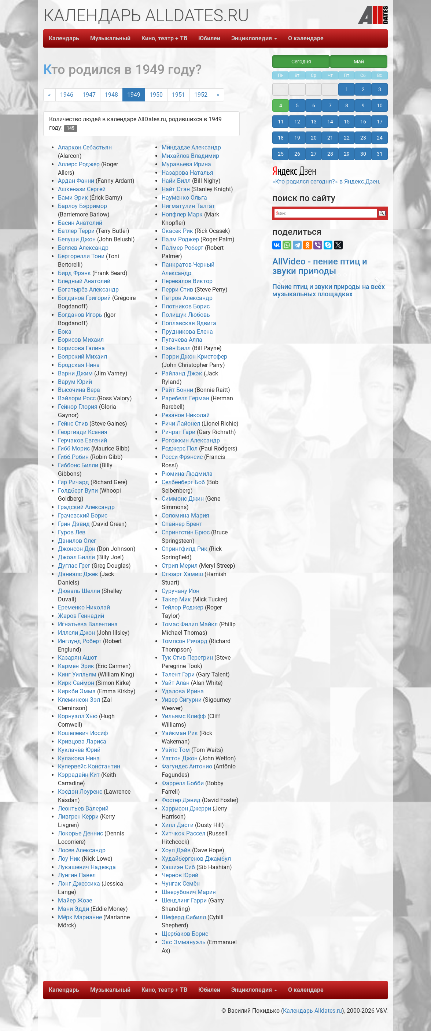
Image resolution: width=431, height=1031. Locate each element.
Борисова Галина (81, 348)
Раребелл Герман (185, 398)
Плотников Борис (186, 306)
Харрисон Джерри (186, 808)
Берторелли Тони (81, 256)
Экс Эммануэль (184, 942)
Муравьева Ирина (186, 164)
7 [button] (330, 105)
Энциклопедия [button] (254, 38)
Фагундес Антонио (187, 766)
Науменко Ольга (184, 197)
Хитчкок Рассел (183, 833)
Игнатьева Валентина (88, 624)
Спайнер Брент (182, 523)
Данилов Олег (77, 540)
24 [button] (380, 138)
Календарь (64, 38)
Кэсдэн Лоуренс (80, 791)
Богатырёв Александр (88, 289)
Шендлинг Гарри (184, 900)
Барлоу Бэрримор (82, 206)
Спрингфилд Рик (184, 548)
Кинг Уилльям (77, 674)
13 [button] (314, 122)
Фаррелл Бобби (183, 783)
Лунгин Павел (77, 875)
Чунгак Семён (181, 883)
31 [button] (380, 154)
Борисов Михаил (81, 339)
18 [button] (281, 138)
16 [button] (363, 122)
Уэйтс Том (176, 749)
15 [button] (347, 122)
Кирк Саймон (76, 682)
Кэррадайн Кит (79, 774)
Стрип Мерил (180, 565)
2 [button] (363, 89)
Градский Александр (86, 507)
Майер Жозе (75, 900)
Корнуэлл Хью (77, 716)
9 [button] (363, 105)
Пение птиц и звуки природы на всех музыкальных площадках (328, 290)
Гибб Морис (74, 448)
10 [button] (380, 105)
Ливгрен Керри (78, 816)
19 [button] (297, 138)
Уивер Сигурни (182, 699)
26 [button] (297, 154)
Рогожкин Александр (191, 440)
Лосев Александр (82, 850)
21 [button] (330, 138)
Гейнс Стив (73, 423)
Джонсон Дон (76, 548)
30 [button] (363, 154)
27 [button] (314, 154)
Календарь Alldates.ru (312, 1010)
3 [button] (379, 89)
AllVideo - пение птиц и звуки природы (319, 266)
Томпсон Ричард (184, 641)
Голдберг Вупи (78, 490)
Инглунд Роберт (80, 641)
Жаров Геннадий (81, 615)
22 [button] (347, 138)
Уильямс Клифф (184, 716)
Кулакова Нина (79, 758)
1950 (156, 94)
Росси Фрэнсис (182, 456)
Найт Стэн (176, 189)
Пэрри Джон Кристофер (194, 356)
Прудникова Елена (187, 331)
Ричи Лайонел (181, 423)
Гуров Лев (71, 532)
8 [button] (346, 105)
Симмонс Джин (183, 498)
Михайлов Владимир (190, 155)
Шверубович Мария (189, 892)
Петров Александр (187, 297)
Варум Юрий (75, 381)
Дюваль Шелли (79, 590)
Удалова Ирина (183, 691)
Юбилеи (209, 38)
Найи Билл (176, 180)
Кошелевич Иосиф (83, 733)
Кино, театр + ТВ (164, 38)
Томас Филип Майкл (190, 624)
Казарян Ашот (77, 657)
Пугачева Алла (182, 339)
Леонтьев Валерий (83, 808)
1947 (89, 94)
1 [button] (346, 89)
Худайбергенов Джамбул (196, 858)
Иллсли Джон (76, 632)
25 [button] (281, 154)
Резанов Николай (186, 415)
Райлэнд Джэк (182, 373)
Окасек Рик (177, 230)
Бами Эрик (73, 197)
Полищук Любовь (186, 314)
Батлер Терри (76, 230)
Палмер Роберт (182, 247)
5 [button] (297, 105)
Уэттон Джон (180, 758)
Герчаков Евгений (82, 440)
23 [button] (363, 138)
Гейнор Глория (77, 406)
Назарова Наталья (187, 172)
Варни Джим (75, 373)
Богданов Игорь (80, 314)
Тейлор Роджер (182, 607)
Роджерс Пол (180, 448)
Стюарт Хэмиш (182, 574)
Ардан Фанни (76, 180)
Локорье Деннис (80, 833)
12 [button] (297, 122)
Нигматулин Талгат (188, 206)
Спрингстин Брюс (186, 532)
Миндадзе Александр (191, 147)
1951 (178, 94)
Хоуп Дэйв (176, 850)
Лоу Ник (69, 858)
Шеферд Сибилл (184, 917)
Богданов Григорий (84, 297)
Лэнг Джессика (79, 883)
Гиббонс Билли (78, 465)
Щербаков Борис (185, 933)
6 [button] (313, 105)
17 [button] (380, 122)
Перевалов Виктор (187, 281)
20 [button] (314, 138)
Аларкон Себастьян (85, 147)
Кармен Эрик (76, 666)
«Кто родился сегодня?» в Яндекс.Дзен (325, 174)
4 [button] (280, 105)
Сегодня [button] (301, 61)
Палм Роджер (180, 239)
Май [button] (359, 61)
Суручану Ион (180, 590)
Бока (64, 331)
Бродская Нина (79, 364)
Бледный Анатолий (84, 281)
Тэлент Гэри (178, 674)
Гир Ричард (73, 482)
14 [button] (330, 122)
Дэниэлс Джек (78, 574)
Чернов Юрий (180, 875)
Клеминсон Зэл (79, 699)
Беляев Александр (83, 247)
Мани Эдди (73, 908)
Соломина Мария (185, 515)
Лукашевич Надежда (87, 867)
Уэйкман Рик (180, 733)
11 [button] (281, 122)
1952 (200, 94)
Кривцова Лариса (82, 741)
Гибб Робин (73, 456)
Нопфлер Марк (182, 214)
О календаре (306, 38)
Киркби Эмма (77, 691)
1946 (66, 94)
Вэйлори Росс (77, 398)
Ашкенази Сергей (82, 189)
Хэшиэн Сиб (178, 867)
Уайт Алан (175, 682)
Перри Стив (177, 289)
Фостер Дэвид (181, 800)
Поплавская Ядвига (189, 323)
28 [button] (330, 154)
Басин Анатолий (80, 222)
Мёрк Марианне (80, 917)
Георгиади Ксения (82, 432)
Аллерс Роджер (79, 164)
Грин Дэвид (74, 523)
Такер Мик (176, 599)
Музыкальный (110, 38)
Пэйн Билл (176, 348)
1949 (133, 94)
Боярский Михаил (82, 356)
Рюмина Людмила (187, 473)
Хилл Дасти (178, 825)
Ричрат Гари (178, 432)
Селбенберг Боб (183, 482)
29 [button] (347, 154)
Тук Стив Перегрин (187, 657)
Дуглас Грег (74, 565)
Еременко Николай (84, 607)
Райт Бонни (177, 389)
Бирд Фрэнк (74, 273)
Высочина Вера (79, 389)
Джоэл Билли (76, 557)
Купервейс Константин (89, 766)
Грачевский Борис (82, 515)
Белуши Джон (77, 239)
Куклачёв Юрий (79, 749)
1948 (111, 94)
